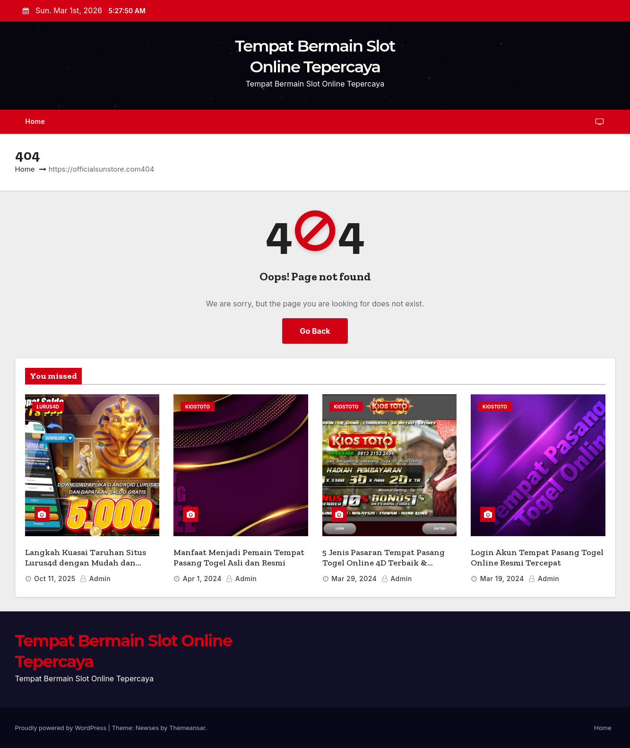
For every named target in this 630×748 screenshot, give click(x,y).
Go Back (315, 331)
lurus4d (48, 406)
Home (35, 121)
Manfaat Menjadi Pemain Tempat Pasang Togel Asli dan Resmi (238, 557)
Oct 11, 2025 (55, 578)
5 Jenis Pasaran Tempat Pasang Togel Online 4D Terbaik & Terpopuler (383, 563)
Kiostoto (197, 406)
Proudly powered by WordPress (61, 727)
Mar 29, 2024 (354, 578)
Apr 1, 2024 (202, 578)
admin (95, 578)
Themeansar (187, 727)
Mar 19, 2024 (502, 578)
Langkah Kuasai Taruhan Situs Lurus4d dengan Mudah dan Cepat (85, 563)
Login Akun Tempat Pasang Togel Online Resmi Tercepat (537, 557)
